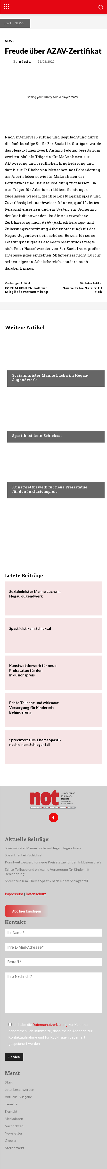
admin (25, 61)
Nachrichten (23, 366)
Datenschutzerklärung (50, 1024)
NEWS (19, 23)
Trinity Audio (52, 97)
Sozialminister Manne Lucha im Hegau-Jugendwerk (50, 377)
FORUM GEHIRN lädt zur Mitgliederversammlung (26, 290)
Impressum (14, 894)
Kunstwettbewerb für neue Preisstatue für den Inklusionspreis (49, 489)
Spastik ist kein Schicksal (37, 435)
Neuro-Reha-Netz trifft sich (82, 290)
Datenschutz (36, 894)
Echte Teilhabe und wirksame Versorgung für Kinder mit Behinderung (34, 707)
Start (7, 23)
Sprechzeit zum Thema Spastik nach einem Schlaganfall (35, 742)
